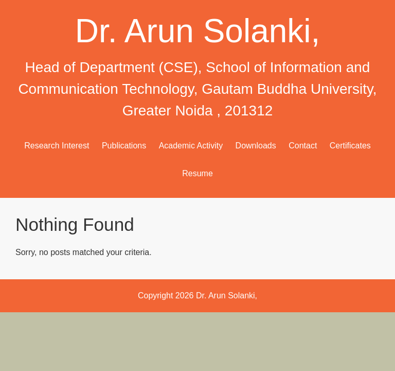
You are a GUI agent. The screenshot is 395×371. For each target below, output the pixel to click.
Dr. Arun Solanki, (197, 30)
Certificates (350, 145)
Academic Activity (191, 145)
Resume (197, 173)
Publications (124, 145)
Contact (303, 145)
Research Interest (56, 145)
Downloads (256, 145)
